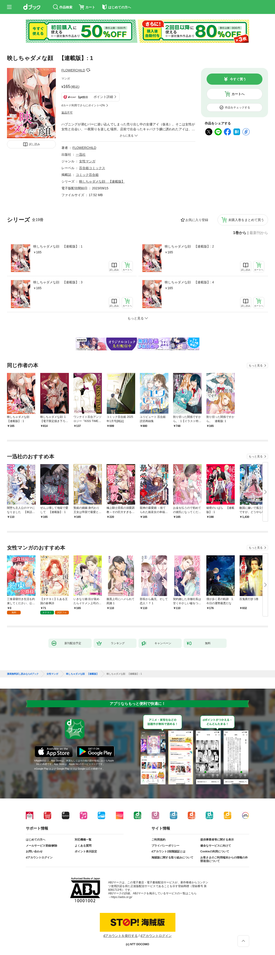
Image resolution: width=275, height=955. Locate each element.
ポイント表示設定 (86, 851)
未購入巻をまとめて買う (246, 220)
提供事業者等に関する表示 (217, 839)
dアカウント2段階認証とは (168, 851)
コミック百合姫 (87, 175)
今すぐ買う (238, 79)
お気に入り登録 (196, 220)
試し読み (34, 144)
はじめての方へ (35, 839)
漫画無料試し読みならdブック (23, 674)
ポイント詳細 (103, 97)
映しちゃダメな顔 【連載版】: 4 (189, 282)
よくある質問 (83, 845)
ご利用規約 (158, 839)
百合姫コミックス (92, 168)
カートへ (238, 94)
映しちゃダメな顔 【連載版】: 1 (58, 246)
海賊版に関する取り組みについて (172, 857)
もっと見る (256, 365)
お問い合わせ (34, 851)
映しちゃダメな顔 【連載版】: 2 (189, 246)
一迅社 (81, 154)
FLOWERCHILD (73, 70)
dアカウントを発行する (120, 936)
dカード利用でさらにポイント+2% (83, 105)
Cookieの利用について (214, 851)
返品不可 (67, 112)
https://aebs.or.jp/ (121, 897)
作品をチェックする (237, 107)
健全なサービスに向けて (215, 845)
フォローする (88, 70)
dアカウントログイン (39, 857)
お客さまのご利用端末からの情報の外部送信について (224, 859)
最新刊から (258, 233)
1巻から (239, 233)
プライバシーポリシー (165, 845)
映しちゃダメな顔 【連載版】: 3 (58, 282)
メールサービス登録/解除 (41, 845)
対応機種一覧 (83, 839)
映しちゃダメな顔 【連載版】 (102, 181)
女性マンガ (87, 161)
